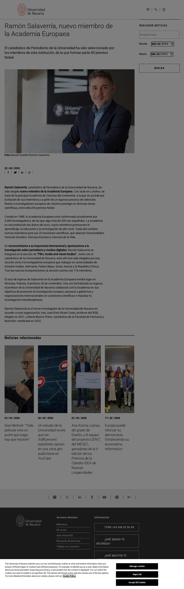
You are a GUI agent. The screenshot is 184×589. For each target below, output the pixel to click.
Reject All (137, 574)
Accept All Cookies (137, 582)
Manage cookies (137, 566)
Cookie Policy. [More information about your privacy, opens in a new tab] (69, 576)
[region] (92, 574)
